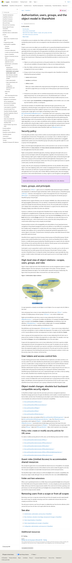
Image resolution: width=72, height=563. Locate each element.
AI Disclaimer (4, 557)
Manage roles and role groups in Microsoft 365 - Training (34, 540)
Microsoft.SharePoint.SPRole (31, 411)
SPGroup (24, 193)
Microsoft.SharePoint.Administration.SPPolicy (35, 440)
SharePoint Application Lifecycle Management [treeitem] (11, 114)
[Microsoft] (3, 2)
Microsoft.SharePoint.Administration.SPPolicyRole (36, 446)
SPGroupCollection (41, 427)
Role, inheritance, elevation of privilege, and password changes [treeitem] (12, 76)
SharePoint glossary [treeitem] (7, 134)
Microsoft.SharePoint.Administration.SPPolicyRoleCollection (38, 449)
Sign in (68, 1)
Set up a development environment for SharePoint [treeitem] (10, 102)
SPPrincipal (24, 195)
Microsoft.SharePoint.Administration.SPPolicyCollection (37, 443)
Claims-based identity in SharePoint (32, 520)
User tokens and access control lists (30, 34)
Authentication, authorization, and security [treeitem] (12, 68)
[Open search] (65, 2)
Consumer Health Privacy (40, 557)
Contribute (25, 557)
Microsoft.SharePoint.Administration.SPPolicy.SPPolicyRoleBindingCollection (42, 452)
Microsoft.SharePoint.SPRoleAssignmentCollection (35, 419)
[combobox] (10, 12)
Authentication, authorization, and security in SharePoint (38, 514)
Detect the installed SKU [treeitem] (9, 119)
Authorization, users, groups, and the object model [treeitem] (12, 72)
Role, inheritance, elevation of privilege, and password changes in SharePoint (42, 517)
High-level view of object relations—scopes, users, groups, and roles (37, 32)
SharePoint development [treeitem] (8, 15)
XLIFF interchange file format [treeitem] (11, 95)
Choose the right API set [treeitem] (9, 109)
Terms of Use (51, 557)
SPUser (33, 189)
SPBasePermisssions (59, 419)
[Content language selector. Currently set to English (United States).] (8, 554)
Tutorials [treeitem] (4, 140)
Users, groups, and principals (29, 30)
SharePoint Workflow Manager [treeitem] (10, 111)
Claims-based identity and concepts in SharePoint (36, 523)
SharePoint (27, 10)
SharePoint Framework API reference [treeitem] (11, 142)
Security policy (26, 29)
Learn (23, 10)
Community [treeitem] (5, 136)
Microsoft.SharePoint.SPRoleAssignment (53, 417)
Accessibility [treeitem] (6, 116)
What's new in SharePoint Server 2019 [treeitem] (11, 39)
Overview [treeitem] (6, 36)
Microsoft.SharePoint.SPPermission (32, 401)
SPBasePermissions (56, 127)
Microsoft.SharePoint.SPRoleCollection (33, 414)
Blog (19, 557)
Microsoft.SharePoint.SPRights (31, 408)
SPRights (38, 421)
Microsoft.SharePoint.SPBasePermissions (31, 113)
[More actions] (68, 10)
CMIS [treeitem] (6, 93)
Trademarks (58, 557)
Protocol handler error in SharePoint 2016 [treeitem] (9, 121)
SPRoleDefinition (31, 323)
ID (22, 115)
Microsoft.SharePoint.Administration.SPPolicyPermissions (38, 455)
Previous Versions (13, 557)
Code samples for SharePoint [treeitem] (10, 107)
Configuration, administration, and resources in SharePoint (38, 526)
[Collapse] (17, 9)
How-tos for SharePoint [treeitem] (9, 105)
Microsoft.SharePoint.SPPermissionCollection (35, 405)
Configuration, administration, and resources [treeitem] (10, 87)
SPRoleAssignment (45, 328)
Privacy (30, 557)
